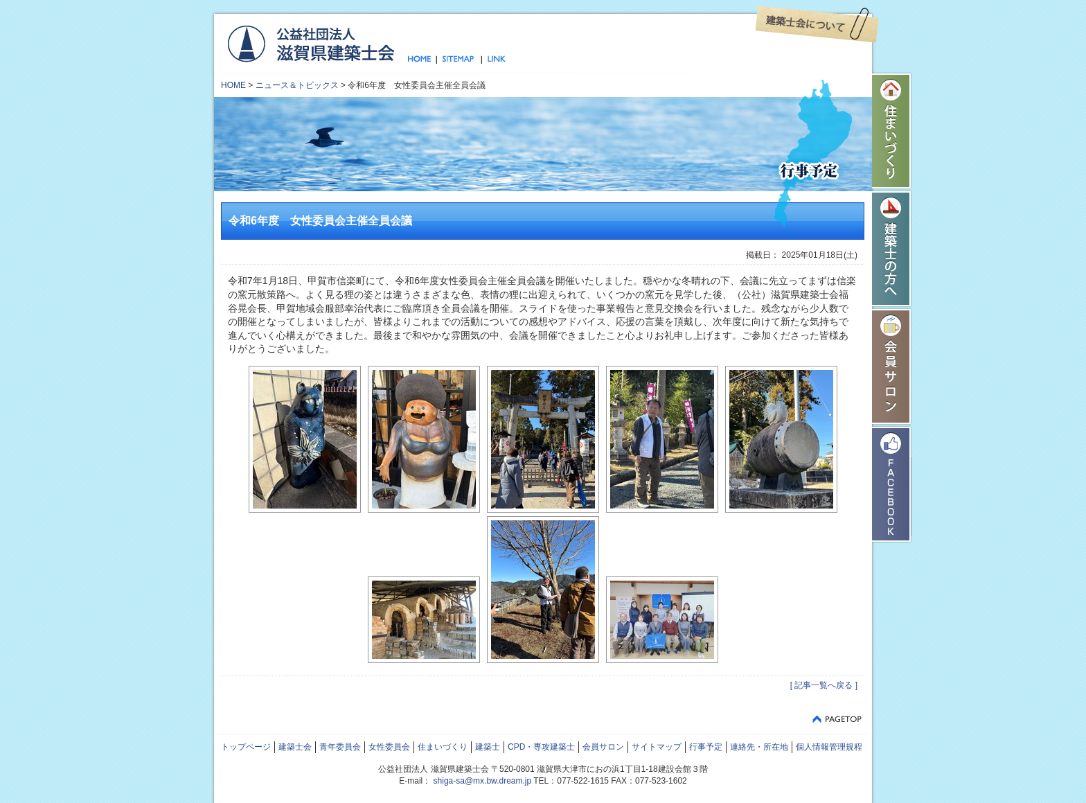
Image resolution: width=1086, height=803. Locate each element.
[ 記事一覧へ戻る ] (823, 685)
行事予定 (705, 747)
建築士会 (295, 747)
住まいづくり (892, 131)
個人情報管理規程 (829, 747)
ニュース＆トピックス (297, 85)
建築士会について (817, 24)
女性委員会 (389, 747)
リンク (493, 59)
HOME (233, 85)
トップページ (422, 59)
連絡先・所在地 (759, 747)
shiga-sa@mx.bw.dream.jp (483, 781)
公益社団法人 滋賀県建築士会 (310, 43)
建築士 (487, 747)
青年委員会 (340, 747)
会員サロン (892, 366)
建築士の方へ (892, 249)
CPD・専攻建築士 (541, 747)
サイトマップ (458, 59)
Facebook (892, 484)
